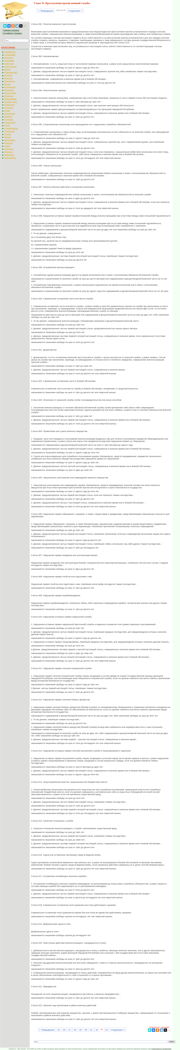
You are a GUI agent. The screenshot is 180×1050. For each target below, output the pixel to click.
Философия (9, 140)
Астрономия (9, 55)
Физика (7, 137)
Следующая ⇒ (75, 11)
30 (86, 1030)
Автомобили (10, 52)
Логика (7, 84)
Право (7, 111)
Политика (8, 108)
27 (69, 1030)
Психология (9, 114)
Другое (7, 69)
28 (75, 1030)
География (9, 61)
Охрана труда (10, 102)
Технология (9, 131)
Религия (8, 116)
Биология (8, 58)
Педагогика (9, 105)
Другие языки (10, 66)
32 (96, 1030)
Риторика (8, 119)
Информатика (10, 72)
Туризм (7, 134)
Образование (10, 99)
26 (64, 1030)
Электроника (10, 158)
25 (58, 1030)
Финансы (8, 143)
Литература (9, 81)
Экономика (9, 155)
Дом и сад (9, 64)
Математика (9, 87)
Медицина (9, 90)
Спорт (7, 125)
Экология (8, 152)
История (8, 75)
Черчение (8, 149)
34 (106, 1030)
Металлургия (10, 93)
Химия (7, 146)
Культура (8, 78)
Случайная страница (12, 33)
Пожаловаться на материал (161, 1049)
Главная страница (11, 30)
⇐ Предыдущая (45, 11)
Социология (9, 122)
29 (80, 1030)
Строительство (11, 128)
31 (91, 1030)
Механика (8, 96)
